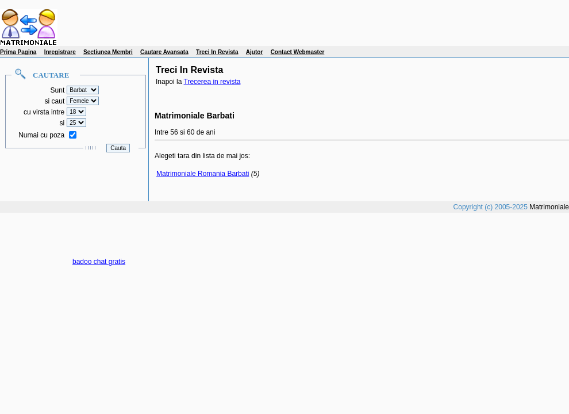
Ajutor (254, 52)
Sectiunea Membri (108, 52)
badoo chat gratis (98, 262)
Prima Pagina (18, 52)
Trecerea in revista (212, 82)
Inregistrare (60, 52)
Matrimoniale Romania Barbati (202, 174)
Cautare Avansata (164, 52)
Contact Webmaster (298, 52)
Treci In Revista (217, 52)
